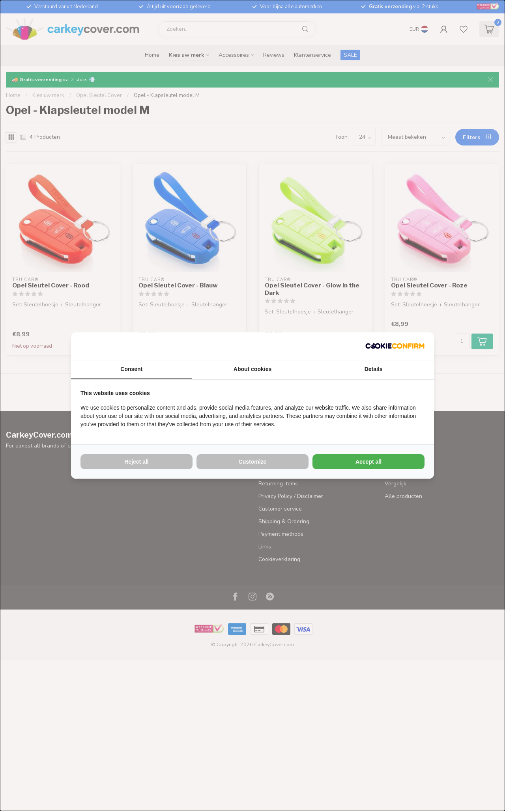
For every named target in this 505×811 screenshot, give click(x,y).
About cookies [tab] (252, 369)
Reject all (136, 462)
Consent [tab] (131, 369)
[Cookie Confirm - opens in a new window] (395, 346)
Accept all (368, 462)
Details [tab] (374, 369)
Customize (253, 462)
